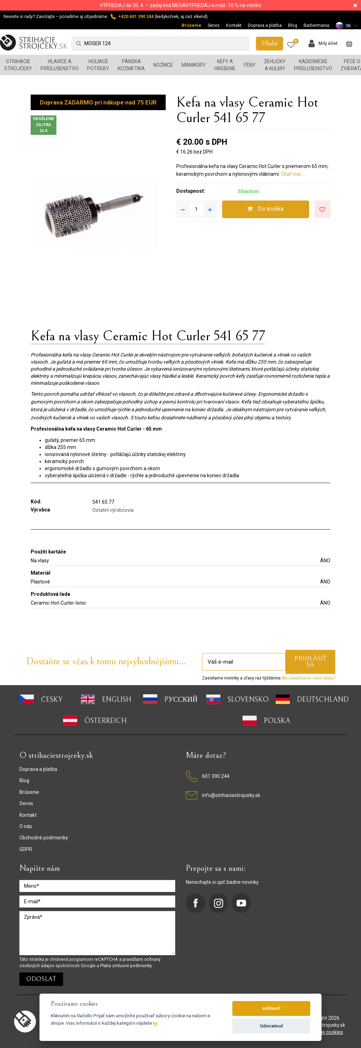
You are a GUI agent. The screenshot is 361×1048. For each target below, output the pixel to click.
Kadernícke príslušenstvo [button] (313, 65)
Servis (214, 25)
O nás (25, 826)
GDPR (25, 849)
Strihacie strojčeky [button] (18, 65)
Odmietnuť (271, 1026)
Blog (292, 25)
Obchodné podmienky (43, 837)
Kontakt (233, 25)
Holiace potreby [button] (98, 65)
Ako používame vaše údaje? (308, 678)
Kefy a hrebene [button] (224, 65)
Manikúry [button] (194, 65)
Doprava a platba (265, 25)
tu (155, 1023)
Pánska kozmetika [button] (131, 65)
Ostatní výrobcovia (113, 510)
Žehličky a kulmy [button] (275, 65)
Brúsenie (191, 25)
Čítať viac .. (293, 174)
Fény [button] (250, 65)
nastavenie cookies (321, 1032)
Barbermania (316, 25)
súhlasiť (271, 1008)
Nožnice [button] (163, 65)
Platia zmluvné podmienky (126, 965)
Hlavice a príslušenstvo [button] (60, 65)
